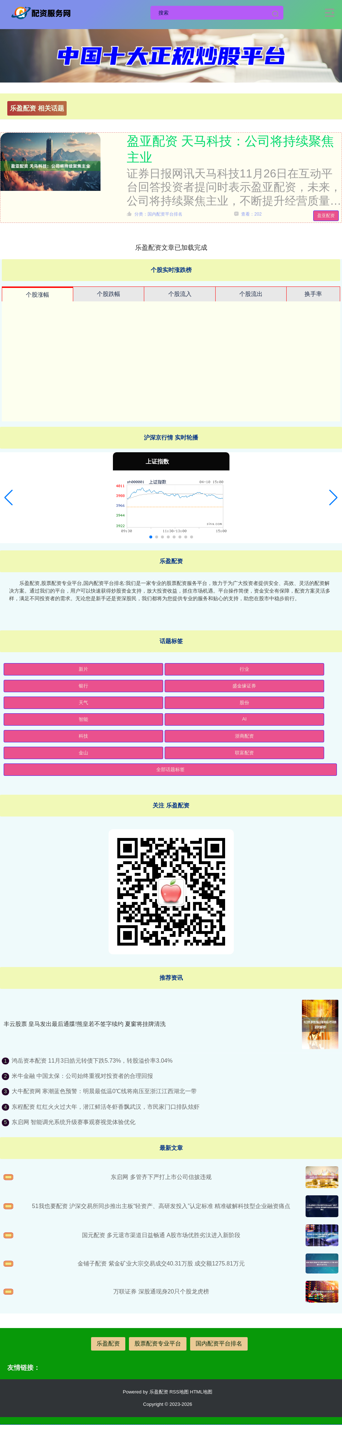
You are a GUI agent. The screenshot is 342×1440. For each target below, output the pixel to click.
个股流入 (180, 294)
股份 (244, 702)
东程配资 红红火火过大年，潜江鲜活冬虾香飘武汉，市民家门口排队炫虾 (106, 1107)
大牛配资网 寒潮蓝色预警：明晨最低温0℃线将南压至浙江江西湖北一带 (104, 1091)
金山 (83, 752)
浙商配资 (244, 736)
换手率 (313, 294)
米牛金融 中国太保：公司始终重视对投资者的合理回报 (82, 1076)
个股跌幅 (108, 294)
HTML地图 (201, 1392)
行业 (244, 669)
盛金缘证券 (244, 686)
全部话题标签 (170, 769)
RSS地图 (179, 1392)
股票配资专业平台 (157, 1343)
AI (244, 719)
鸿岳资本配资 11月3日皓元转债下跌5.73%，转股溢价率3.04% (92, 1061)
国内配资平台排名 (219, 1343)
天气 (83, 702)
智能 (83, 719)
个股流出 (251, 294)
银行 (83, 686)
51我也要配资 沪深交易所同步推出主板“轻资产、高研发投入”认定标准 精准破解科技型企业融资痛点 (161, 1206)
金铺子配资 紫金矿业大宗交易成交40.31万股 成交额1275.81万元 (161, 1263)
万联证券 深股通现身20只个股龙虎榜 (161, 1291)
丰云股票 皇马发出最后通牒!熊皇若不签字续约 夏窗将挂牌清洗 (85, 1024)
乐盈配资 (108, 1343)
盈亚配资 (326, 215)
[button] (8, 498)
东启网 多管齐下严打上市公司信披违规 (161, 1177)
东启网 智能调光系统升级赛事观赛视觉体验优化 (73, 1122)
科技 (83, 736)
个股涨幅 (37, 295)
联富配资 (244, 752)
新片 (83, 669)
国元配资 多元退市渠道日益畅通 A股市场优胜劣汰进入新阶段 (161, 1235)
